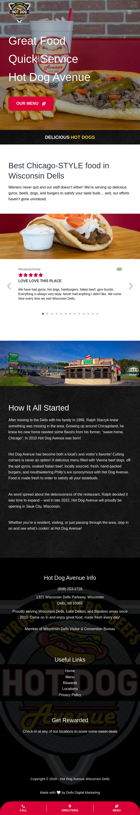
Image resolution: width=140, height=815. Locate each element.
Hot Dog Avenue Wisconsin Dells (84, 779)
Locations (70, 689)
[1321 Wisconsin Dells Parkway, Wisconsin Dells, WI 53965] (70, 600)
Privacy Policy (70, 695)
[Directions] (70, 808)
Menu (69, 677)
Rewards (70, 683)
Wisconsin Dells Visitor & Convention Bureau (79, 629)
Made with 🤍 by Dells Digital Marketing (70, 792)
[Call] (23, 808)
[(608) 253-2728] (70, 589)
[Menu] (130, 12)
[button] (9, 286)
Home (70, 671)
